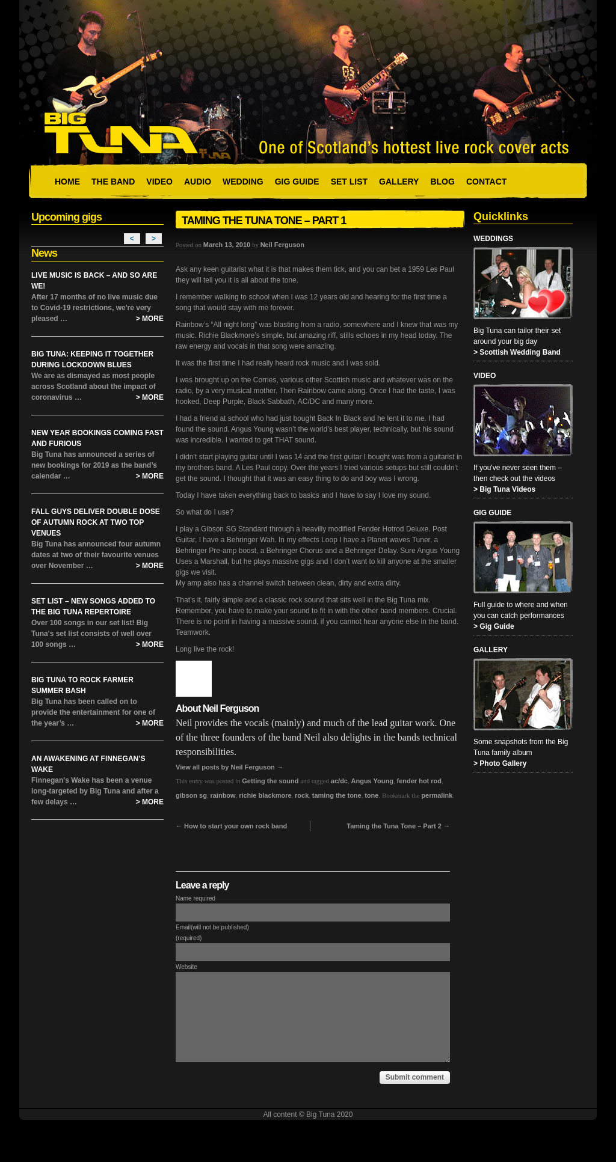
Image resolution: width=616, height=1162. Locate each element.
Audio (197, 181)
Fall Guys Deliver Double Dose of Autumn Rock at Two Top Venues (95, 522)
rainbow (222, 795)
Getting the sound (270, 780)
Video (159, 181)
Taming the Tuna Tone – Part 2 (398, 826)
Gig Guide (297, 181)
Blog (442, 181)
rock (302, 795)
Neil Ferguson (282, 244)
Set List (349, 181)
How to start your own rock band (231, 826)
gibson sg (191, 795)
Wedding (243, 181)
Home (67, 181)
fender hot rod (419, 780)
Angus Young (372, 780)
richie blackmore (265, 795)
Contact (486, 181)
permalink (436, 795)
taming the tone (337, 795)
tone (371, 795)
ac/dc (339, 780)
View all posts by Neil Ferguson (229, 767)
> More (150, 318)
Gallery (399, 181)
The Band (113, 181)
